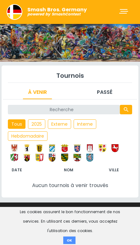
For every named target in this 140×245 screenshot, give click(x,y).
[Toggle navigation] (124, 12)
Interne (85, 124)
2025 (36, 124)
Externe (59, 124)
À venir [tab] (37, 92)
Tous (16, 124)
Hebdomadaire (27, 136)
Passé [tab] (104, 92)
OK (69, 240)
